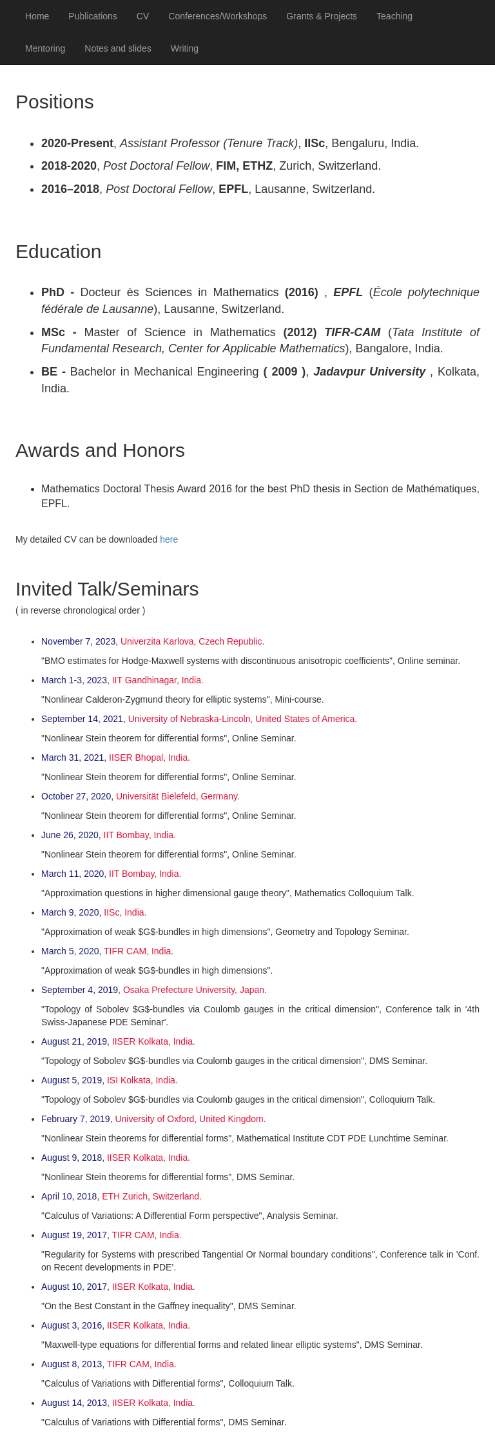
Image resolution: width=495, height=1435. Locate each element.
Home (37, 16)
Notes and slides (117, 48)
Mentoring (45, 48)
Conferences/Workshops (217, 16)
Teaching (394, 16)
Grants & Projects (321, 16)
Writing (185, 48)
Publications (92, 16)
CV (143, 16)
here (169, 539)
